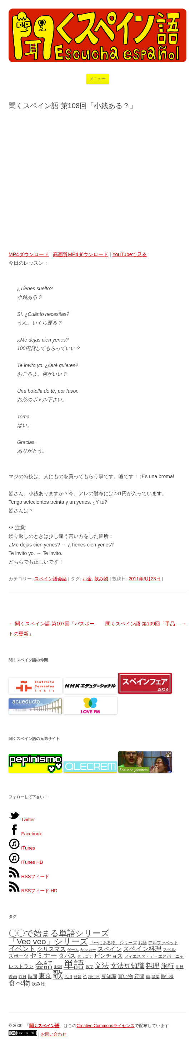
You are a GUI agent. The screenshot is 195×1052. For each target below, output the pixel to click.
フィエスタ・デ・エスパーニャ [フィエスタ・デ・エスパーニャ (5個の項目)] (154, 956)
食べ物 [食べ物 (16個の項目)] (19, 983)
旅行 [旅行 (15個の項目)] (167, 965)
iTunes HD (26, 862)
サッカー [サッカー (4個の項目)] (88, 949)
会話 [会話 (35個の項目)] (44, 965)
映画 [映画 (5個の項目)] (13, 976)
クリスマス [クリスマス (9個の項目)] (51, 949)
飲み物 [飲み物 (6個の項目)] (38, 984)
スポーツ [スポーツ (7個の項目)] (19, 956)
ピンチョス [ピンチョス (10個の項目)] (108, 955)
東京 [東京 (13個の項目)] (45, 975)
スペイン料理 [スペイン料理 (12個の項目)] (142, 948)
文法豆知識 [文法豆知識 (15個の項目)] (127, 965)
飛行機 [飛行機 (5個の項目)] (167, 976)
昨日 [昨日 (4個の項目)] (22, 976)
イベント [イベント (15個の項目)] (22, 948)
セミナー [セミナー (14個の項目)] (43, 955)
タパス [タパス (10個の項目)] (67, 955)
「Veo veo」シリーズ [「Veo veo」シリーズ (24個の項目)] (48, 941)
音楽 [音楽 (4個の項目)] (156, 976)
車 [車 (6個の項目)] (148, 976)
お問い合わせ (53, 1034)
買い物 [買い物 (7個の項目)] (125, 976)
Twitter (22, 819)
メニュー (97, 78)
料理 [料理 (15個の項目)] (152, 965)
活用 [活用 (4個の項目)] (68, 976)
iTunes (22, 848)
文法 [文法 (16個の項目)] (102, 965)
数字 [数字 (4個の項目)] (90, 966)
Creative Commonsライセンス (105, 1025)
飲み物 (101, 578)
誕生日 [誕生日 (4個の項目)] (94, 976)
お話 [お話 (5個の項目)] (142, 942)
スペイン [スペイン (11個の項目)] (110, 948)
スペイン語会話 (50, 578)
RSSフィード (29, 876)
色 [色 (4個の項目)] (85, 976)
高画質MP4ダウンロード (80, 254)
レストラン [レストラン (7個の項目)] (21, 966)
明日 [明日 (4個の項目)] (180, 966)
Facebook (25, 833)
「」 (44, 1025)
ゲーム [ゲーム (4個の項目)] (73, 949)
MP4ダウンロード (29, 254)
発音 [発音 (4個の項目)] (77, 976)
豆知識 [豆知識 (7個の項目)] (108, 976)
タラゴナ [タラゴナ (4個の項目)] (85, 956)
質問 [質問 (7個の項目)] (139, 976)
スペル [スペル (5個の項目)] (169, 949)
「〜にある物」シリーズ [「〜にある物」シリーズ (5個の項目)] (113, 942)
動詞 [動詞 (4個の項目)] (58, 966)
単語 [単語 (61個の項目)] (74, 964)
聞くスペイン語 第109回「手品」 (145, 624)
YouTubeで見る (129, 254)
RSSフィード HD (33, 890)
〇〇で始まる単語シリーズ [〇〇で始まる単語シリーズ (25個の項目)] (59, 933)
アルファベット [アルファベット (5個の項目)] (163, 942)
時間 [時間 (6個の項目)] (32, 976)
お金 (87, 578)
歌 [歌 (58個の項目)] (58, 974)
